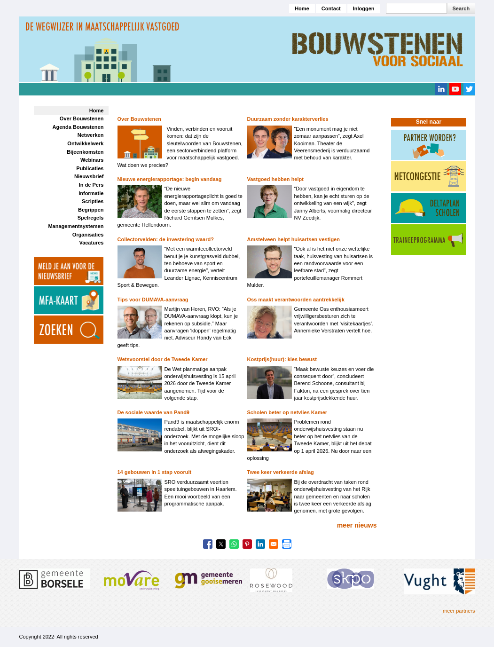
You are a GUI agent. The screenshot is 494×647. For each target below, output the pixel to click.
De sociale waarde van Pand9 (153, 412)
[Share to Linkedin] (260, 544)
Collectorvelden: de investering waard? (166, 239)
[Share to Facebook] (207, 544)
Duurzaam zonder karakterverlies (288, 119)
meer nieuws (357, 525)
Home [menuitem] (96, 110)
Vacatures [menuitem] (91, 242)
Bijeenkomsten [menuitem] (85, 152)
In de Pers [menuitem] (91, 185)
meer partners (459, 611)
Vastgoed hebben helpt (275, 179)
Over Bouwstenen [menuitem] (82, 118)
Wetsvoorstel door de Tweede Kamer (163, 359)
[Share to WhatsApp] (234, 544)
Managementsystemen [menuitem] (75, 226)
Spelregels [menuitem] (91, 218)
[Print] (286, 544)
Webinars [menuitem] (91, 160)
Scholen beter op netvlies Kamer (287, 412)
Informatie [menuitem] (90, 193)
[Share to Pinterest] (247, 544)
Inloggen (364, 8)
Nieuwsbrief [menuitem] (88, 176)
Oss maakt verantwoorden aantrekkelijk (296, 299)
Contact (331, 8)
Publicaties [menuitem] (89, 168)
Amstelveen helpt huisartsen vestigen (293, 239)
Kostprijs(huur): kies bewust (282, 359)
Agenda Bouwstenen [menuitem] (78, 127)
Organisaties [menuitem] (88, 234)
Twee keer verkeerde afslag (280, 472)
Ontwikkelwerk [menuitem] (85, 143)
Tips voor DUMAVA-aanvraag (153, 299)
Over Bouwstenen (140, 119)
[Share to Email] (273, 544)
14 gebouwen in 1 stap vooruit (155, 472)
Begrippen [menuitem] (90, 210)
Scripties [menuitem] (92, 201)
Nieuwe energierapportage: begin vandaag (170, 179)
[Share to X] (221, 544)
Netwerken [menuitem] (91, 135)
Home (302, 8)
